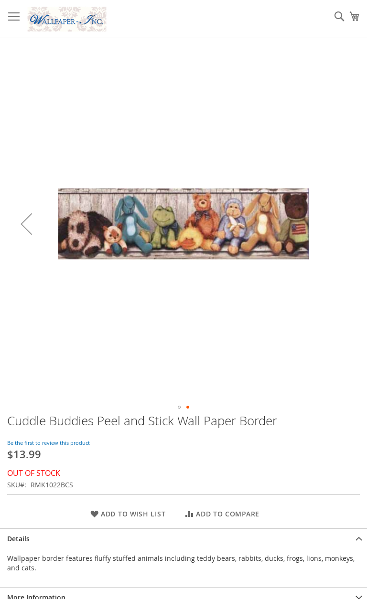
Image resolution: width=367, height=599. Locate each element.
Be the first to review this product (48, 442)
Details (18, 538)
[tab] (183, 538)
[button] (26, 224)
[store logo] (67, 19)
